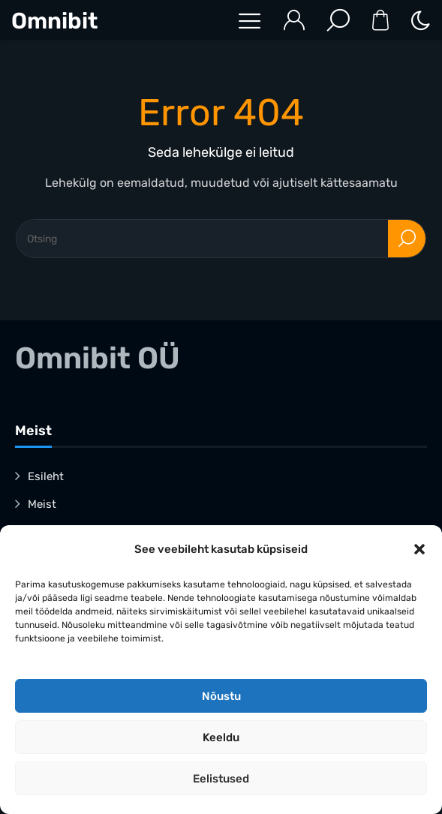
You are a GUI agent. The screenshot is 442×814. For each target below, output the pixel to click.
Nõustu (221, 696)
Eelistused (221, 778)
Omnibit (54, 21)
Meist (42, 504)
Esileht (46, 476)
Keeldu (221, 737)
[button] (419, 549)
